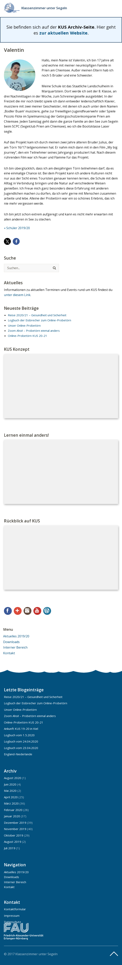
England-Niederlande (18, 754)
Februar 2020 (13, 810)
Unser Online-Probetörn (24, 325)
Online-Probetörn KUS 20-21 (27, 336)
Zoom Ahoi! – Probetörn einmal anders (34, 331)
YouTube (37, 611)
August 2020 (12, 778)
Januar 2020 (12, 816)
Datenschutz (12, 922)
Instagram (27, 611)
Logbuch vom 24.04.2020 (21, 741)
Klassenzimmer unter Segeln (44, 8)
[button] (7, 241)
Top (114, 953)
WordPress (47, 611)
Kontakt (9, 653)
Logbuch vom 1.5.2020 (19, 735)
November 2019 (15, 829)
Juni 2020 (10, 784)
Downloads (11, 642)
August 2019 (12, 842)
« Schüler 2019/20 (17, 228)
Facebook (8, 611)
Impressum (11, 916)
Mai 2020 (10, 791)
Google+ (18, 611)
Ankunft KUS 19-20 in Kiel (21, 729)
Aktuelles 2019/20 (16, 636)
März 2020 (11, 803)
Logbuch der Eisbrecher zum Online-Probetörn (39, 320)
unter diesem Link (17, 295)
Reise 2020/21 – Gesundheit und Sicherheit (37, 315)
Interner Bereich (15, 647)
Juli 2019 (9, 848)
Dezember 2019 (15, 823)
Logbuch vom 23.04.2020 (21, 748)
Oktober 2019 (13, 835)
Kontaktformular (15, 909)
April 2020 (11, 797)
